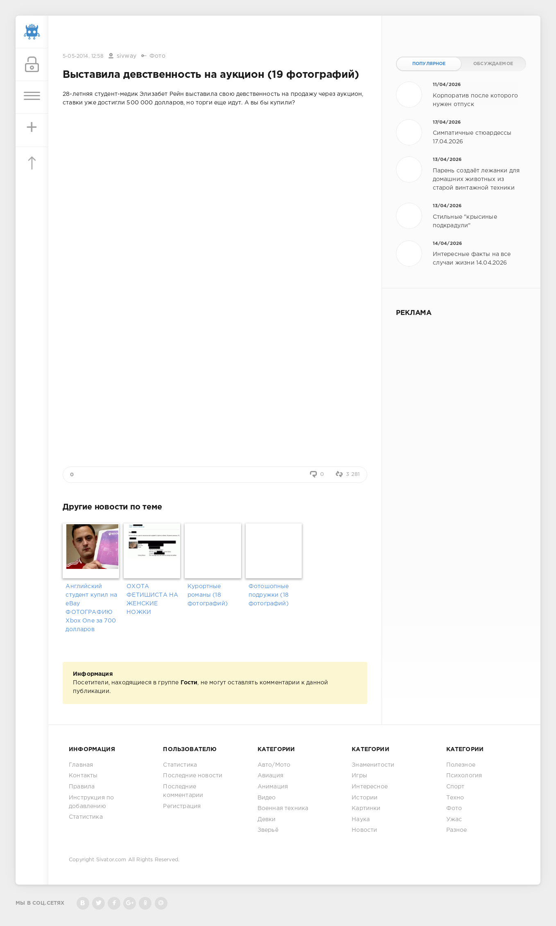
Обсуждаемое (493, 64)
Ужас (454, 819)
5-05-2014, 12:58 (83, 56)
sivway (126, 56)
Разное (456, 830)
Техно (455, 797)
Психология (464, 775)
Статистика (86, 817)
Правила (82, 786)
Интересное (370, 786)
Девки (267, 819)
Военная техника (283, 808)
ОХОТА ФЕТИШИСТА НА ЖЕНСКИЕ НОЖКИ (152, 599)
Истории (364, 797)
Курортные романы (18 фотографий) (208, 595)
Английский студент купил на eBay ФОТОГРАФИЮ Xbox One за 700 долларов (91, 608)
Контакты (83, 775)
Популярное (429, 64)
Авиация (270, 775)
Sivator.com (111, 860)
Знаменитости (373, 765)
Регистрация (182, 806)
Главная (81, 765)
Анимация (273, 786)
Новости (364, 830)
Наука (361, 819)
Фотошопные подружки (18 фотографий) (269, 595)
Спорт (455, 786)
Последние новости (192, 775)
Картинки (366, 808)
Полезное (460, 765)
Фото (157, 56)
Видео (267, 797)
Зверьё (268, 830)
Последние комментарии (183, 791)
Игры (359, 775)
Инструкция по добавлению (91, 802)
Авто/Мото (274, 765)
